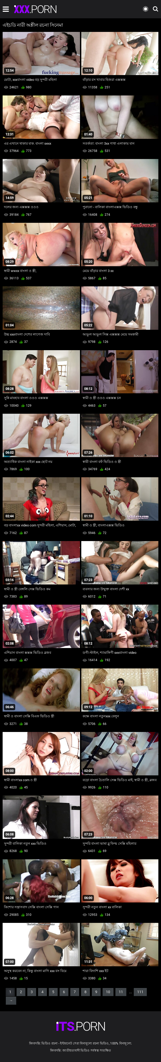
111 (140, 992)
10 (108, 992)
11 (121, 992)
